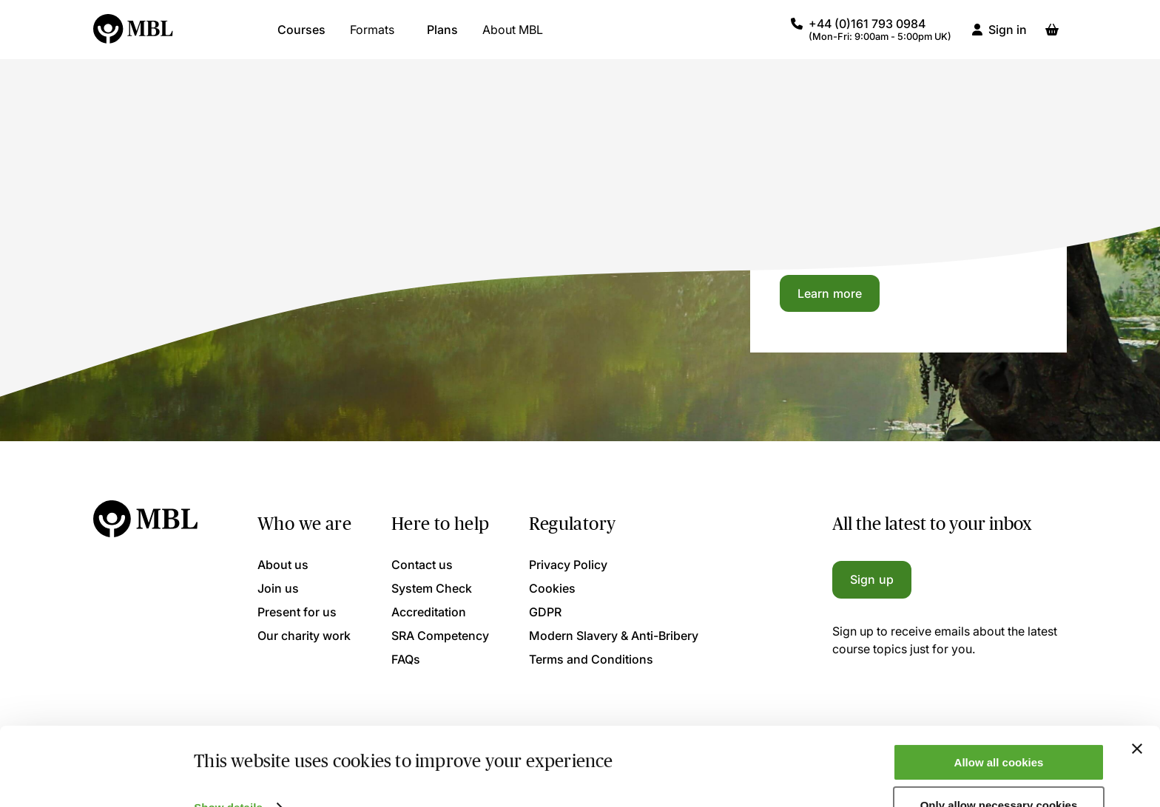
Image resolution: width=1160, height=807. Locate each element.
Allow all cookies (999, 727)
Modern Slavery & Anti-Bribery (613, 635)
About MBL (512, 37)
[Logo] (134, 36)
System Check (431, 588)
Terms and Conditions (591, 659)
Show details (228, 772)
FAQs (405, 659)
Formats (372, 37)
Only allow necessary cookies (999, 770)
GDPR (545, 612)
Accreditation (428, 612)
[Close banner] (1137, 713)
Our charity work (304, 635)
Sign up (872, 579)
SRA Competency (440, 635)
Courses (301, 37)
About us (282, 564)
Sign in (1007, 37)
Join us (278, 588)
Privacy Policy (568, 564)
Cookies (552, 588)
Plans (442, 37)
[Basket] (1052, 37)
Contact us (422, 564)
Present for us (297, 612)
